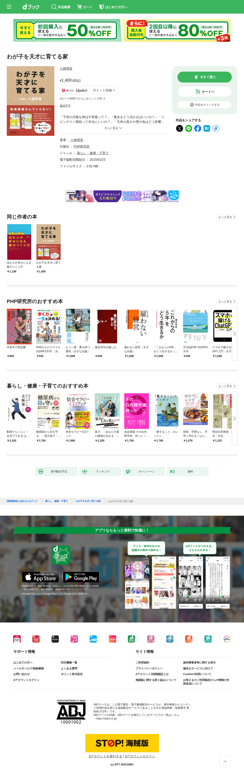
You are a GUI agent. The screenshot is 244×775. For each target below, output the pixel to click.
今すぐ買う (208, 77)
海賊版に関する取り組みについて (156, 680)
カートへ (208, 91)
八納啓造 (66, 68)
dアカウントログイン (26, 680)
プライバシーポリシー (149, 668)
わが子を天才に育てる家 (88, 501)
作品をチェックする (207, 104)
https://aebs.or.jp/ (106, 718)
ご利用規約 (142, 662)
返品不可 (65, 105)
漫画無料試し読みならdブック (22, 501)
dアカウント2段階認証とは (152, 674)
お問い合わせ (21, 674)
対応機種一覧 (69, 662)
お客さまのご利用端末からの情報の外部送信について (206, 681)
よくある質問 (69, 668)
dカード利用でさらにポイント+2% (81, 98)
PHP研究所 (82, 146)
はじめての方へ (22, 662)
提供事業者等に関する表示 (199, 662)
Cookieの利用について (197, 674)
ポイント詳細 (102, 90)
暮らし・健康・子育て (93, 153)
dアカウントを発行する (105, 756)
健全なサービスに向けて (198, 668)
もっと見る (225, 217)
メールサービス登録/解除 (28, 668)
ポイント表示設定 (72, 674)
